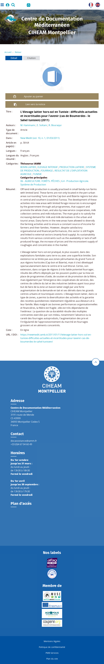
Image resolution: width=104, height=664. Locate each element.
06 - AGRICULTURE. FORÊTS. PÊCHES (40, 181)
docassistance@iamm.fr (24, 440)
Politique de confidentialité (52, 647)
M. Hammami (27, 125)
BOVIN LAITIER (28, 167)
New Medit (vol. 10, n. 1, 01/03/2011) (40, 138)
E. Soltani (42, 125)
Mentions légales (52, 641)
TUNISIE (37, 174)
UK (97, 4)
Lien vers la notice (35, 104)
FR (90, 4)
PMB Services (52, 652)
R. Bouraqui (55, 125)
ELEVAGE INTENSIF (48, 167)
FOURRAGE (47, 170)
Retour (18, 52)
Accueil (8, 52)
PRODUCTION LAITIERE (71, 167)
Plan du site (52, 658)
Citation (31, 58)
